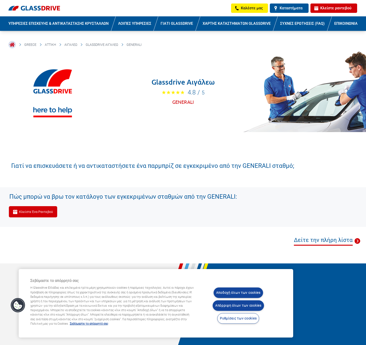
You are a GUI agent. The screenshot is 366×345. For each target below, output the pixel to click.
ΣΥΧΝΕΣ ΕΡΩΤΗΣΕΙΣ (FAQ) (302, 23)
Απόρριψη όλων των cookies (238, 306)
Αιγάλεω (70, 45)
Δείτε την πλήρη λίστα (323, 240)
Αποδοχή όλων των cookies (238, 293)
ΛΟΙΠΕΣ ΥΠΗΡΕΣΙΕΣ (134, 23)
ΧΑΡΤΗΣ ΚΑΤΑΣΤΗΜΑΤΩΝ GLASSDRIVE (237, 23)
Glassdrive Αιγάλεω (102, 45)
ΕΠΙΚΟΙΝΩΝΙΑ (346, 23)
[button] (18, 305)
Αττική (50, 45)
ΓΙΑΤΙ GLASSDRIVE (177, 23)
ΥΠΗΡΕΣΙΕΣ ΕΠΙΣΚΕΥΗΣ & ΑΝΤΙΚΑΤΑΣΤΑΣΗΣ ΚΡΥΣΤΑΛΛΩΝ (58, 23)
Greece (30, 45)
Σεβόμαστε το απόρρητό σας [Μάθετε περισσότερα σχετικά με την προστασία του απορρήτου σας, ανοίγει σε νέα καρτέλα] (89, 323)
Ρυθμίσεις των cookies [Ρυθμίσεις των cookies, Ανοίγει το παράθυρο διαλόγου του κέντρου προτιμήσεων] (238, 318)
